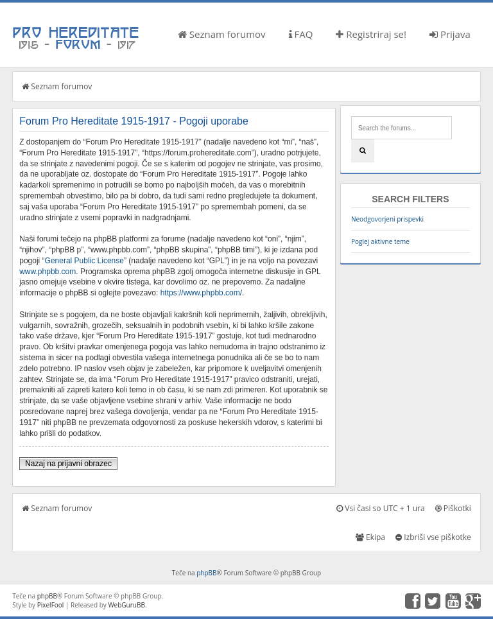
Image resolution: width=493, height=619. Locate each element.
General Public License (84, 260)
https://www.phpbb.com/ (201, 292)
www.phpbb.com (47, 271)
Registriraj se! (371, 34)
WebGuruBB (126, 604)
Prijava (450, 34)
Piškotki (453, 508)
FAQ (301, 34)
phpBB (206, 572)
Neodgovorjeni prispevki (387, 218)
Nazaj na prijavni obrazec (68, 463)
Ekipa (370, 537)
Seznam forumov (222, 34)
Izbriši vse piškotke (433, 537)
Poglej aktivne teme (380, 241)
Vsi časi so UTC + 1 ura (380, 508)
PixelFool (50, 604)
